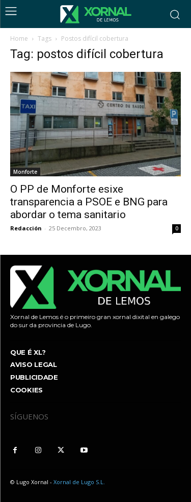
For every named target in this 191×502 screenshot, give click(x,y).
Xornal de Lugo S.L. (79, 482)
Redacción (26, 228)
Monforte (25, 171)
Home (19, 38)
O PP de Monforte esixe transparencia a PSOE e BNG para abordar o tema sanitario (89, 202)
